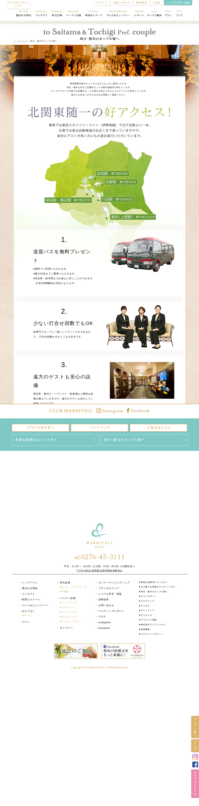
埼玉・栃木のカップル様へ (154, 591)
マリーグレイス (70, 602)
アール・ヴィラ (70, 612)
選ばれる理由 (22, 14)
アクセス (145, 606)
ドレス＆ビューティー (119, 14)
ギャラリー (66, 627)
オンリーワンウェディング (114, 582)
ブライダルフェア (108, 588)
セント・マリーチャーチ (74, 587)
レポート (139, 14)
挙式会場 (56, 14)
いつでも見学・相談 (110, 593)
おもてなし (154, 14)
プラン (168, 14)
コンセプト (41, 14)
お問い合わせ (106, 605)
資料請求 (103, 599)
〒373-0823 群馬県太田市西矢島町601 (99, 570)
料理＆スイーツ (94, 14)
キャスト (28, 615)
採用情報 (145, 629)
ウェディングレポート (111, 611)
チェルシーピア (70, 617)
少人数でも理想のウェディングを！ (159, 587)
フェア (180, 14)
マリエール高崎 (149, 620)
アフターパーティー (72, 621)
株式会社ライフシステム (153, 624)
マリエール (146, 615)
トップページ (20, 41)
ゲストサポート (149, 596)
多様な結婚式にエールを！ (154, 582)
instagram (104, 622)
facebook (104, 628)
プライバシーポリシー (152, 634)
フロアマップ (147, 601)
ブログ (102, 616)
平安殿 (65, 591)
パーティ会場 (73, 14)
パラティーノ (68, 607)
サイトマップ (147, 610)
